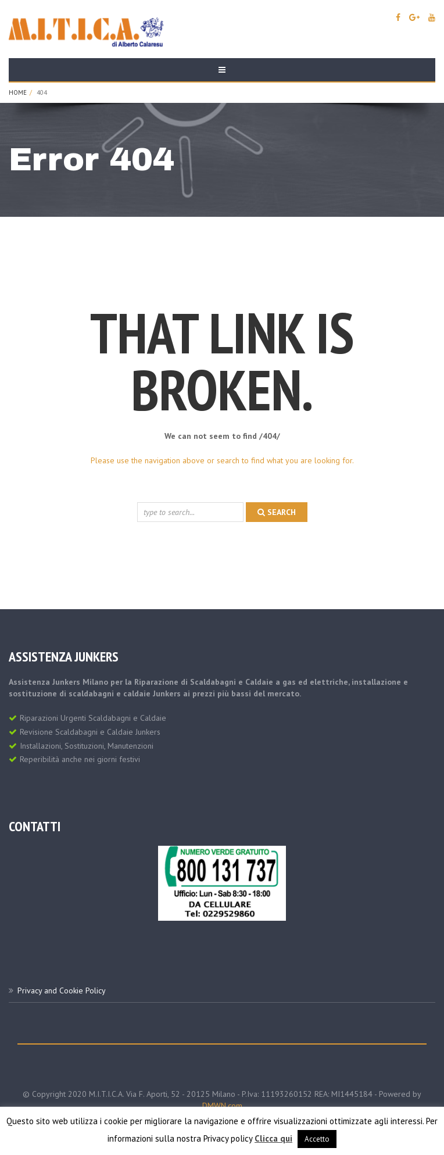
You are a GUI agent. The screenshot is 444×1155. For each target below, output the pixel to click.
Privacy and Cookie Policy (61, 990)
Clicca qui (273, 1138)
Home (18, 92)
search (276, 512)
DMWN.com (222, 1105)
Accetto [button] (317, 1139)
